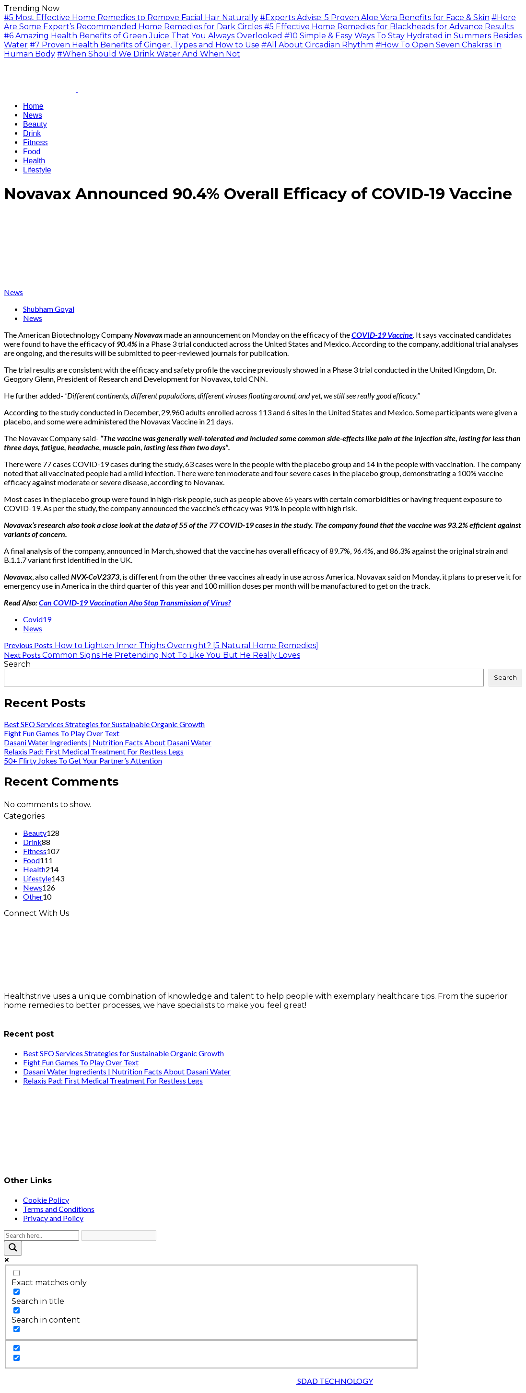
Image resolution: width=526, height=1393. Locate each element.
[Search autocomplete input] (118, 1235)
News (13, 292)
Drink (32, 841)
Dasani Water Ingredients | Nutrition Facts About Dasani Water (107, 742)
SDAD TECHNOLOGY (334, 1380)
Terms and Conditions (58, 1208)
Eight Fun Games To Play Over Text (61, 733)
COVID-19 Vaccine (382, 334)
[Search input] (41, 1235)
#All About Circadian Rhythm (317, 44)
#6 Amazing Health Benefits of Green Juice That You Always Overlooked (143, 35)
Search (17, 664)
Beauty (35, 832)
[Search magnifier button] (13, 1248)
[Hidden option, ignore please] (16, 1348)
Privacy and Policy (53, 1217)
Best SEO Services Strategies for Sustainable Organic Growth (104, 724)
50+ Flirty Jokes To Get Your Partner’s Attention (83, 760)
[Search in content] (16, 1310)
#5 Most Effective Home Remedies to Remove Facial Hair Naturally (131, 17)
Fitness (35, 851)
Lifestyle (37, 878)
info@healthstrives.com (49, 1014)
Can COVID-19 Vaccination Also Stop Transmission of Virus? (135, 602)
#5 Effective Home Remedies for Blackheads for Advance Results (389, 26)
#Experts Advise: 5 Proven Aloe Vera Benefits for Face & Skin (375, 17)
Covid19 (37, 619)
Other (33, 896)
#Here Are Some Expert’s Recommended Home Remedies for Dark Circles (260, 22)
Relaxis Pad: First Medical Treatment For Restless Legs (94, 751)
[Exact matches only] (16, 1273)
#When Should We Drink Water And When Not (148, 53)
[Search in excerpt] (16, 1329)
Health (34, 869)
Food (31, 860)
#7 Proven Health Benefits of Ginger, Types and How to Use (144, 44)
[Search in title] (16, 1292)
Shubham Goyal (48, 308)
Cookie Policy (46, 1199)
